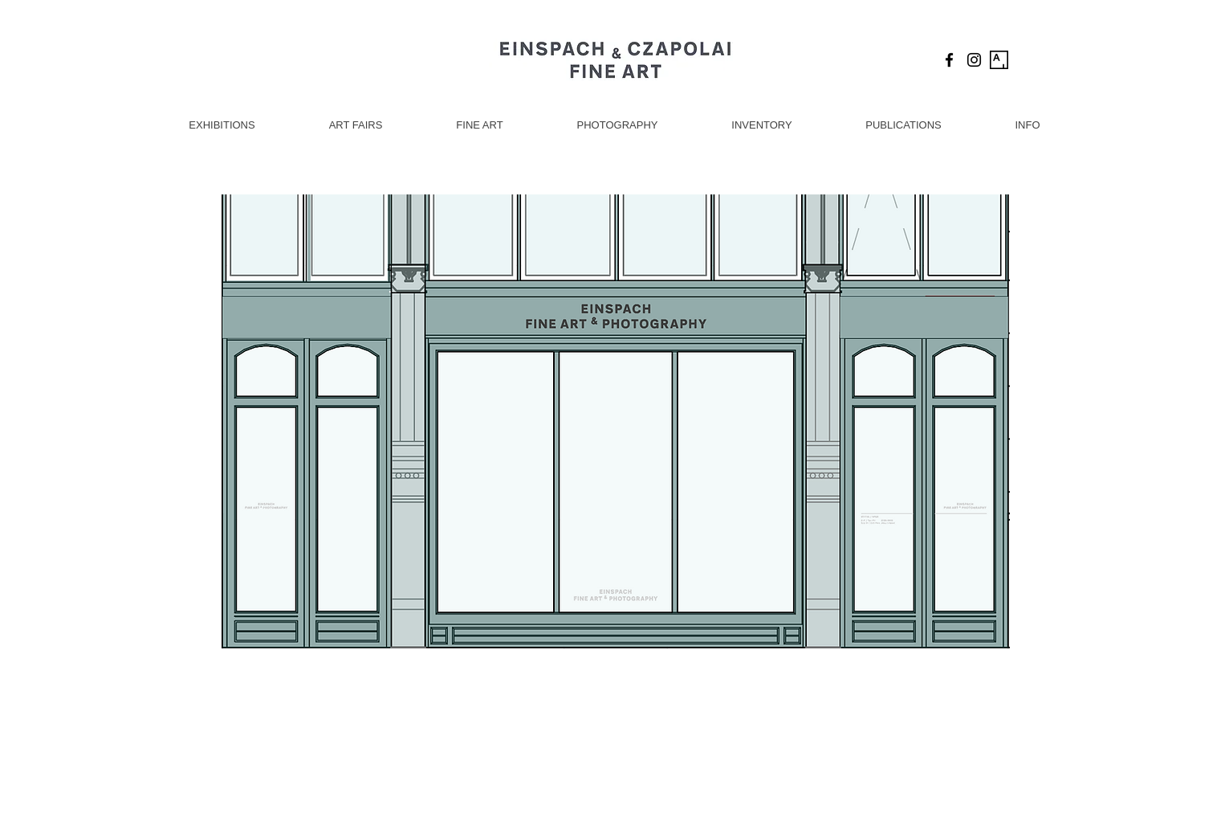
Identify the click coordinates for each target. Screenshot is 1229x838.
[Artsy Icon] (999, 60)
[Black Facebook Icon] (949, 60)
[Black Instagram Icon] (974, 60)
